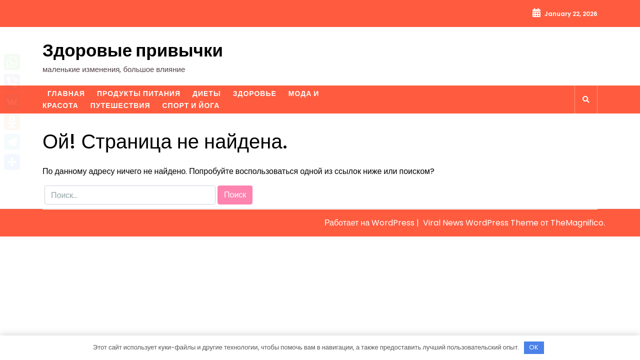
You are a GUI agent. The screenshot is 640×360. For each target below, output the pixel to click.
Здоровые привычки (132, 50)
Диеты (206, 93)
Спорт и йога (191, 105)
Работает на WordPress (370, 222)
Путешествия (120, 105)
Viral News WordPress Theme (481, 222)
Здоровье (254, 93)
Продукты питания (138, 93)
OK (533, 347)
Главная (66, 93)
